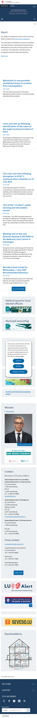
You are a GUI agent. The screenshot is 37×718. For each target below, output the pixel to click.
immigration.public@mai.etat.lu (15, 517)
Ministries (12, 6)
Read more (4, 56)
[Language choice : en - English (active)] (34, 6)
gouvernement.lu (4, 6)
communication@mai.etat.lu (14, 544)
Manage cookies (18, 372)
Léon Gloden (10, 411)
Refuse (18, 366)
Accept (18, 361)
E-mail (5, 710)
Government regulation (22, 39)
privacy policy (20, 356)
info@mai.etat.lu (10, 496)
